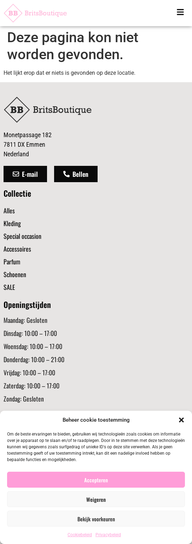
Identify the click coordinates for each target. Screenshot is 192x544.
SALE (9, 287)
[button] (181, 420)
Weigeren (96, 499)
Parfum (12, 261)
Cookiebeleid (80, 534)
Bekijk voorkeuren (96, 519)
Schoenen (15, 274)
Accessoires (17, 248)
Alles (9, 210)
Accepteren (96, 480)
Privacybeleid (108, 534)
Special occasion (22, 236)
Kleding (12, 223)
